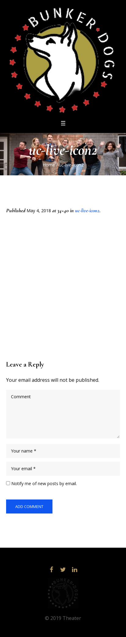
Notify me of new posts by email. (44, 483)
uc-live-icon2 (87, 210)
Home (49, 165)
